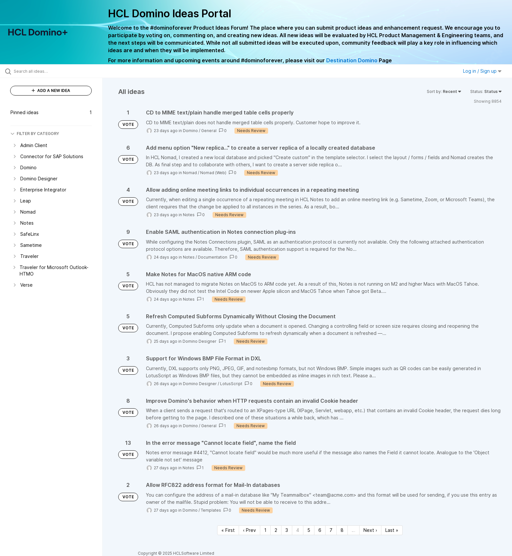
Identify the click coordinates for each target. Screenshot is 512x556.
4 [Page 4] (297, 530)
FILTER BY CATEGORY (34, 133)
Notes (189, 214)
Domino (190, 130)
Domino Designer (199, 341)
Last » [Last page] (391, 530)
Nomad (190, 172)
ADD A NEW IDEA (51, 90)
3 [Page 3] (286, 530)
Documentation (212, 257)
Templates (211, 510)
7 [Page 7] (330, 530)
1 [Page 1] (265, 530)
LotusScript (231, 383)
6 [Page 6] (319, 530)
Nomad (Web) (213, 172)
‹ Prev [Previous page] (249, 530)
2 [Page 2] (276, 530)
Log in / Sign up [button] (482, 71)
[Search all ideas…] (59, 71)
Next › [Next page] (370, 530)
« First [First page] (228, 530)
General (208, 130)
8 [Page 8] (342, 530)
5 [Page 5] (308, 530)
